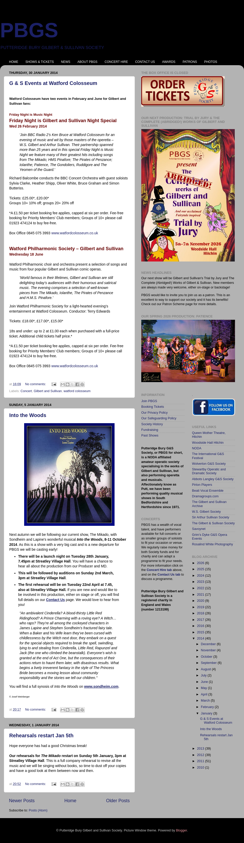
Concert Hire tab (159, 570)
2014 (201, 638)
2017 (201, 620)
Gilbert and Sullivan (48, 391)
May (204, 688)
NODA (196, 448)
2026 (201, 563)
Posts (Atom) (38, 810)
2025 (201, 569)
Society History (152, 424)
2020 (201, 601)
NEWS (65, 62)
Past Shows (149, 435)
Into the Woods (27, 415)
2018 (201, 613)
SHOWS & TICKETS (39, 62)
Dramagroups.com (205, 496)
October (207, 656)
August (206, 669)
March (206, 700)
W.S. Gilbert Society (206, 511)
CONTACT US (145, 62)
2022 (201, 588)
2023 (201, 582)
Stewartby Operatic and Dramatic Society (209, 471)
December (209, 644)
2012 (201, 755)
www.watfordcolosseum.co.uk (74, 233)
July (204, 675)
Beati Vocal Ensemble (208, 490)
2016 (201, 626)
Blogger (181, 830)
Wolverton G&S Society (209, 464)
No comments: (36, 384)
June (205, 682)
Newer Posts (22, 800)
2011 (201, 761)
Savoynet (199, 529)
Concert (26, 391)
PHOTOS (210, 62)
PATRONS (190, 62)
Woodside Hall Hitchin (208, 442)
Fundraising (149, 430)
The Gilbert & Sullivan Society (213, 523)
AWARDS (168, 62)
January (207, 713)
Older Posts (118, 800)
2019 (201, 607)
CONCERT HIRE (116, 62)
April (204, 694)
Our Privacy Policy (154, 412)
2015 (201, 632)
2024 (201, 575)
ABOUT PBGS (87, 62)
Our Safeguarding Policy (158, 418)
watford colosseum (76, 391)
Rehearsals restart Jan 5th (41, 735)
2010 (201, 767)
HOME (13, 62)
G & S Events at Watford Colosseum (53, 83)
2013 (201, 748)
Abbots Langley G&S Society (213, 479)
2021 (201, 594)
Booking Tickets (152, 407)
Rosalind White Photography (212, 544)
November (209, 650)
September (209, 663)
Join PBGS (149, 401)
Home (70, 800)
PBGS (29, 30)
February (208, 707)
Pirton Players (202, 485)
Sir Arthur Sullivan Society (210, 517)
